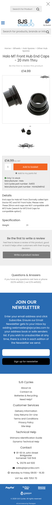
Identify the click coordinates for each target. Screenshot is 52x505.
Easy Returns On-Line (26, 414)
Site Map (26, 426)
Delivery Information (26, 411)
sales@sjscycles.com (27, 467)
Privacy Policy (25, 422)
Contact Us (26, 391)
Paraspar (32, 503)
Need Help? (26, 399)
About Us (26, 388)
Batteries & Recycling (26, 395)
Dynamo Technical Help (26, 441)
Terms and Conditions (26, 418)
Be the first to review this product (26, 66)
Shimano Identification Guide (26, 437)
